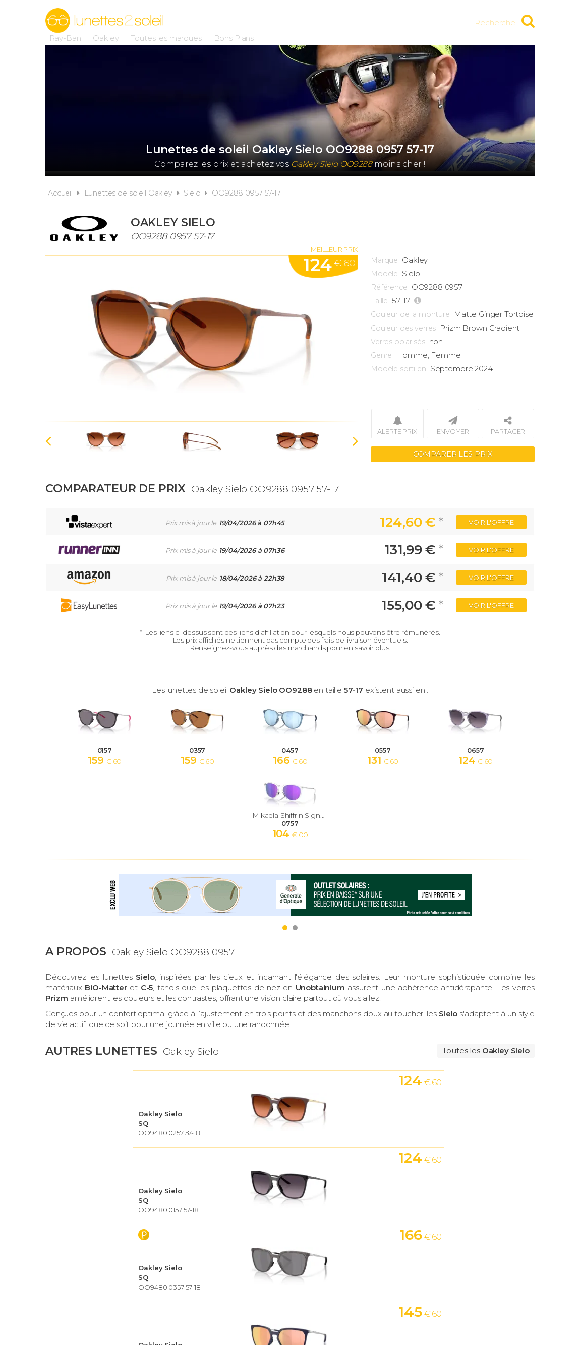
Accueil (60, 193)
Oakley (274, 22)
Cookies (347, 1220)
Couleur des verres (403, 328)
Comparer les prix (452, 453)
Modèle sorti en (398, 368)
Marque (384, 260)
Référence (389, 287)
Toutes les (486, 1050)
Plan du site (404, 1220)
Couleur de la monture (410, 314)
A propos (174, 1220)
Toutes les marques (335, 22)
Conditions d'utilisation (262, 1220)
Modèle (384, 273)
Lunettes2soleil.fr (104, 20)
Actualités (117, 1220)
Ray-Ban (234, 22)
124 (329, 265)
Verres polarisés (398, 341)
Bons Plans (402, 22)
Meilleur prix (334, 249)
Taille (379, 300)
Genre (381, 355)
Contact (463, 1220)
